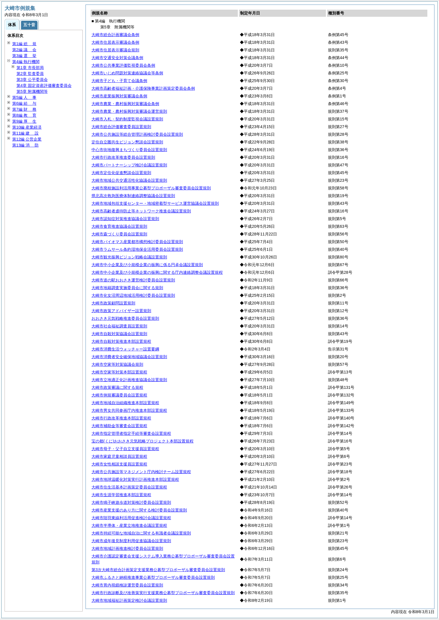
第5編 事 (24, 97)
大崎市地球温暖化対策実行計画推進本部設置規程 (135, 479)
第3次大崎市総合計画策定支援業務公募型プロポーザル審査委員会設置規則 (158, 569)
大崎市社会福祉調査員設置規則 (119, 326)
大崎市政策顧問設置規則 (113, 303)
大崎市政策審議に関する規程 (117, 387)
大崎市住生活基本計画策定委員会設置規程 (129, 487)
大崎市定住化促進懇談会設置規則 (121, 172)
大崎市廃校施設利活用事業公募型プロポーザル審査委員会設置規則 (151, 188)
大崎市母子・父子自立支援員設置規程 (125, 448)
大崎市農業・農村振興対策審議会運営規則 (129, 111)
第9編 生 (24, 121)
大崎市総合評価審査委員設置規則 (121, 126)
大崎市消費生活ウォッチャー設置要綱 (125, 349)
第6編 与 (24, 103)
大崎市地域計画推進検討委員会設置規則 (127, 548)
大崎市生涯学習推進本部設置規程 (121, 494)
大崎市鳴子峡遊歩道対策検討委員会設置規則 (131, 502)
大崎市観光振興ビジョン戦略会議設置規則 (129, 257)
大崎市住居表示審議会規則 (115, 50)
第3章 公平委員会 (32, 79)
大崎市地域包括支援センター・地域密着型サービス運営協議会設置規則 (155, 203)
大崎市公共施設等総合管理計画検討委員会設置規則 (137, 134)
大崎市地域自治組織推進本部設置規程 (125, 402)
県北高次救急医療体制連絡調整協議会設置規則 (133, 195)
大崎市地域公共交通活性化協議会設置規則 (129, 180)
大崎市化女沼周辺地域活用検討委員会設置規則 (133, 295)
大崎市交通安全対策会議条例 (117, 57)
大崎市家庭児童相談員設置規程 (119, 456)
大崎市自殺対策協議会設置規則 (119, 333)
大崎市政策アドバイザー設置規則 (121, 310)
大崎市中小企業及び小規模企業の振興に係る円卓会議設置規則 (147, 264)
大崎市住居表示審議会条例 (115, 42)
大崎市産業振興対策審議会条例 (119, 96)
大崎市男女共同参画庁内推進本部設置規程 (129, 410)
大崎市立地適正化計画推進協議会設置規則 (129, 379)
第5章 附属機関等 (32, 91)
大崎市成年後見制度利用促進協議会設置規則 (131, 540)
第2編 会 (24, 49)
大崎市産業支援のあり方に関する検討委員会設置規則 (139, 510)
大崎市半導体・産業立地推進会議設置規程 (129, 525)
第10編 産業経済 (26, 127)
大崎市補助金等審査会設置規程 (119, 425)
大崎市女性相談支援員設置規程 (119, 464)
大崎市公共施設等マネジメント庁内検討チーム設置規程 (141, 471)
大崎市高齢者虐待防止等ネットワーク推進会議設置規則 (141, 211)
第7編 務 (24, 109)
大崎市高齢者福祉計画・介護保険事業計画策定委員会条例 (143, 88)
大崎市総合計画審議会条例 (115, 34)
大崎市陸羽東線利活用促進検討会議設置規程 (131, 517)
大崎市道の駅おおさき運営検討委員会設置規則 (133, 280)
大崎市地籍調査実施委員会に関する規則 (127, 287)
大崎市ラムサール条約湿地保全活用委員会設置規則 (137, 249)
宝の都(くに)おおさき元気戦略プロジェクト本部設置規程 (142, 441)
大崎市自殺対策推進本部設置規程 (121, 341)
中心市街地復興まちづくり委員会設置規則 (129, 149)
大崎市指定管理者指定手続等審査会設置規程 (131, 433)
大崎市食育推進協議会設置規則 (119, 226)
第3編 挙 (24, 55)
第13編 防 (25, 145)
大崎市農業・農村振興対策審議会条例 (125, 103)
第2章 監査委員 (30, 73)
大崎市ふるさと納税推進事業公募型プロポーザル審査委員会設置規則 (153, 577)
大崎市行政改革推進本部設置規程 (121, 418)
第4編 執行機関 (25, 61)
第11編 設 (25, 133)
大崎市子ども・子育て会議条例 (119, 80)
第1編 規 (24, 43)
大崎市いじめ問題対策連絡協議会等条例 (127, 73)
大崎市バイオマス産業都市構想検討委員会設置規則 (137, 241)
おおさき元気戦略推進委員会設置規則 (125, 318)
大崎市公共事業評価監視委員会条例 (123, 65)
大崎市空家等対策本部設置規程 (119, 372)
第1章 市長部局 (30, 67)
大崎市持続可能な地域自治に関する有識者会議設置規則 (141, 533)
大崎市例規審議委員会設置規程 (119, 395)
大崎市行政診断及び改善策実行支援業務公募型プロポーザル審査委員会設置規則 (163, 592)
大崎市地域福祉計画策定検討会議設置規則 (129, 600)
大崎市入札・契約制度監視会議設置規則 (127, 119)
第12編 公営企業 (26, 139)
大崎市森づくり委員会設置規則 (119, 234)
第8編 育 (24, 115)
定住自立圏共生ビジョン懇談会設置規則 (127, 142)
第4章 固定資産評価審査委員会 (44, 85)
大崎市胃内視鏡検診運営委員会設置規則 (127, 585)
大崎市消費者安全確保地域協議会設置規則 (129, 356)
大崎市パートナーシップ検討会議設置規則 (129, 165)
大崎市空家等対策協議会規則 (117, 364)
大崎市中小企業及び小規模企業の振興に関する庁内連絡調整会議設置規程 (157, 272)
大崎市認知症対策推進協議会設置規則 (125, 218)
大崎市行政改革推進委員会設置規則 (123, 157)
